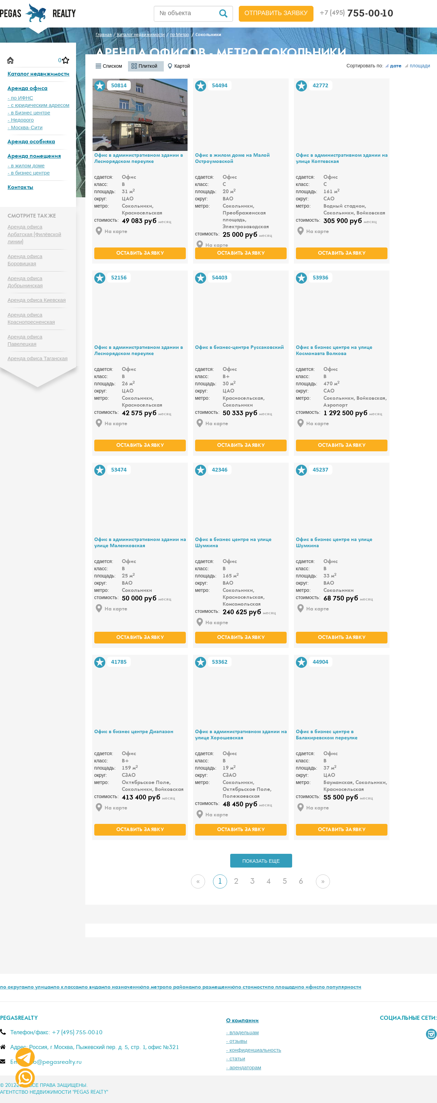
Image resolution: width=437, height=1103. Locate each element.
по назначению (123, 987)
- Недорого (21, 120)
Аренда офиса (27, 88)
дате (393, 66)
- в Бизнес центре (29, 112)
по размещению (215, 987)
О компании (242, 1021)
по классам (67, 987)
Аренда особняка (31, 142)
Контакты (20, 187)
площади (417, 66)
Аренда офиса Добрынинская (25, 282)
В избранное (99, 85)
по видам (93, 987)
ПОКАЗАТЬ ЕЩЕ (261, 861)
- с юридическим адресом (39, 105)
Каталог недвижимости (39, 74)
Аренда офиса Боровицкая (25, 260)
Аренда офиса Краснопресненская (31, 318)
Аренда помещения (34, 156)
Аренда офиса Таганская (37, 358)
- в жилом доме (26, 165)
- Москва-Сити (25, 127)
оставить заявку (140, 253)
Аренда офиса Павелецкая (25, 340)
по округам (14, 987)
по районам (180, 987)
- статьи (235, 1058)
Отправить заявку (276, 13)
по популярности (340, 987)
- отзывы (236, 1041)
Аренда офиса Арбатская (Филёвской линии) (34, 234)
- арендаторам (243, 1067)
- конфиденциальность (253, 1050)
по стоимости (251, 987)
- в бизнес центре (29, 173)
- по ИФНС (20, 98)
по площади (283, 987)
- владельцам (242, 1032)
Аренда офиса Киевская (37, 300)
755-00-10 (356, 14)
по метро (154, 987)
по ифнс (308, 987)
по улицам (40, 987)
